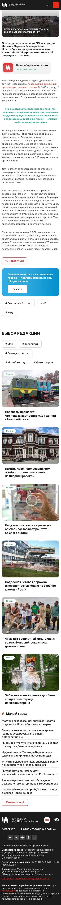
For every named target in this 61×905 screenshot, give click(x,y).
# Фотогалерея (43, 362)
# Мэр (9, 344)
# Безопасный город (18, 303)
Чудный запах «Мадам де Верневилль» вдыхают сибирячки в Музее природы (27, 754)
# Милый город (15, 362)
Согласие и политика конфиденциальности (25, 878)
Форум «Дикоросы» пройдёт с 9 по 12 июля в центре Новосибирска (30, 791)
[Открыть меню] (56, 5)
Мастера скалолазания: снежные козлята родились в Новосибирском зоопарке (28, 722)
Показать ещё (15, 802)
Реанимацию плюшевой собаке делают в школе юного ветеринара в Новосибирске (30, 782)
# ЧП (44, 303)
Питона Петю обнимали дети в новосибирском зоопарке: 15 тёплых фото (30, 772)
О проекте (8, 829)
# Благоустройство (17, 353)
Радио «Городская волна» (38, 829)
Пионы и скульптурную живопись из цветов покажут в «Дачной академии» (30, 744)
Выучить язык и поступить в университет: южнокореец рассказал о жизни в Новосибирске (29, 734)
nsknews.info (9, 890)
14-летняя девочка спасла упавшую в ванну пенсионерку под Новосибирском (30, 763)
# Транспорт (30, 344)
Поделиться (14, 260)
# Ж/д (9, 312)
